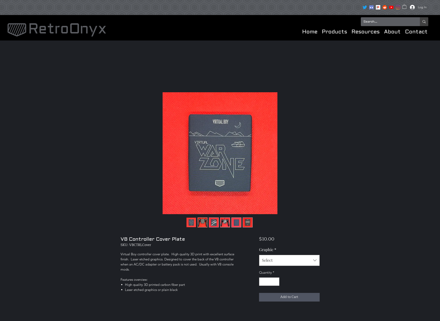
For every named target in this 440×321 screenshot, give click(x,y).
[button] (404, 6)
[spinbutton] (269, 282)
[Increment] (276, 282)
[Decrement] (263, 282)
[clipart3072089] (371, 7)
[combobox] (289, 260)
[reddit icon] (384, 7)
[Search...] (387, 21)
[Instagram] (398, 7)
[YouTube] (391, 7)
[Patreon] (378, 7)
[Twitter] (365, 7)
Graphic (267, 249)
